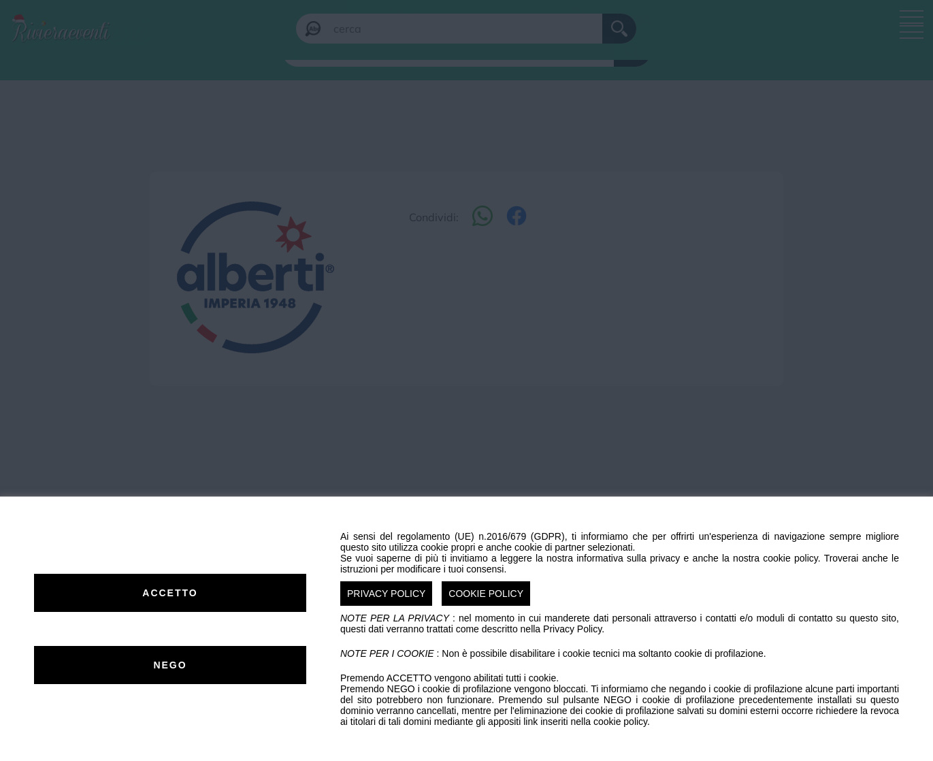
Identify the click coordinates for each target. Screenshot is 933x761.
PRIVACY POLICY (386, 593)
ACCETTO (169, 592)
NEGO (169, 665)
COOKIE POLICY (485, 593)
